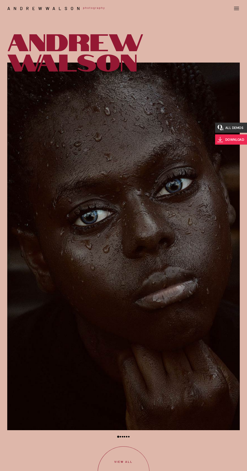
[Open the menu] (236, 8)
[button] (118, 437)
